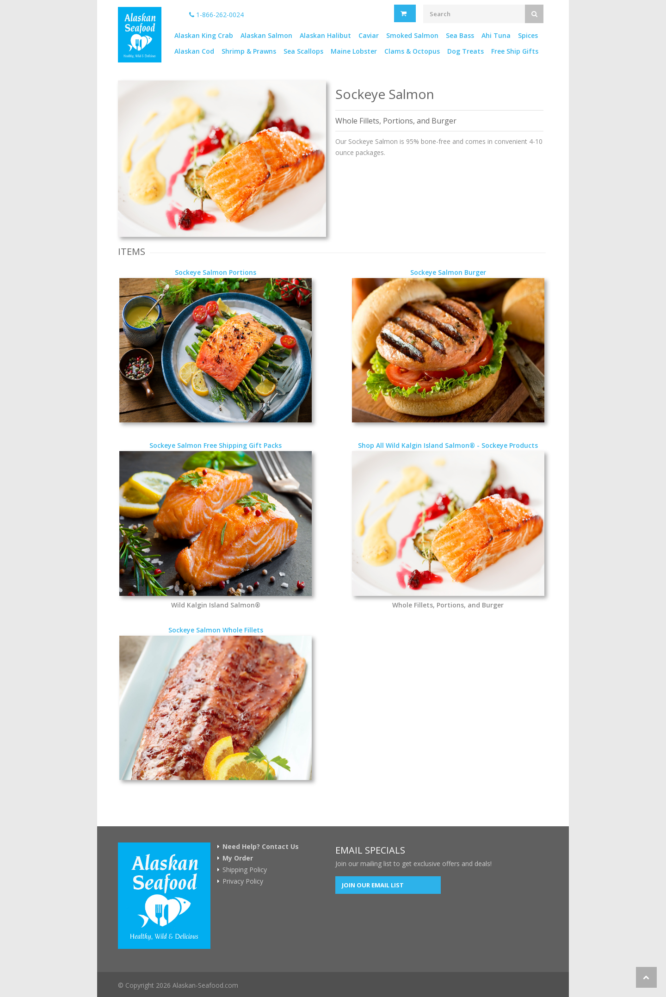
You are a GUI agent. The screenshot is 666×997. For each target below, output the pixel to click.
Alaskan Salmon (266, 35)
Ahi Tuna (496, 35)
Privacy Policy (242, 881)
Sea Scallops (303, 51)
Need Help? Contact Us (260, 846)
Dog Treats (465, 51)
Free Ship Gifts (514, 51)
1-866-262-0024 (216, 14)
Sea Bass (460, 35)
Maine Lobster (354, 51)
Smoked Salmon (412, 35)
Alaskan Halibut (325, 35)
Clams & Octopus (412, 51)
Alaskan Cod (194, 51)
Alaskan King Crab (203, 35)
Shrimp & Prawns (249, 51)
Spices (528, 35)
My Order (237, 858)
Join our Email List (373, 885)
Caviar (368, 35)
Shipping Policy (244, 870)
